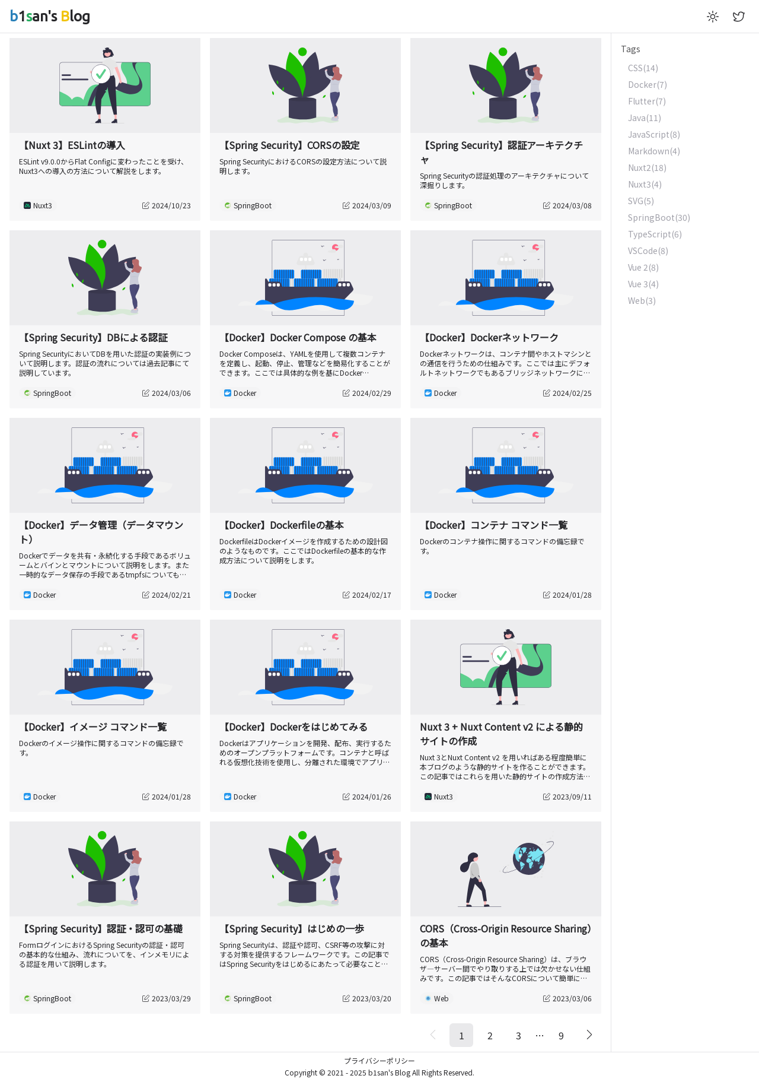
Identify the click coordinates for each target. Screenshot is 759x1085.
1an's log (49, 16)
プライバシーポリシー (379, 1060)
